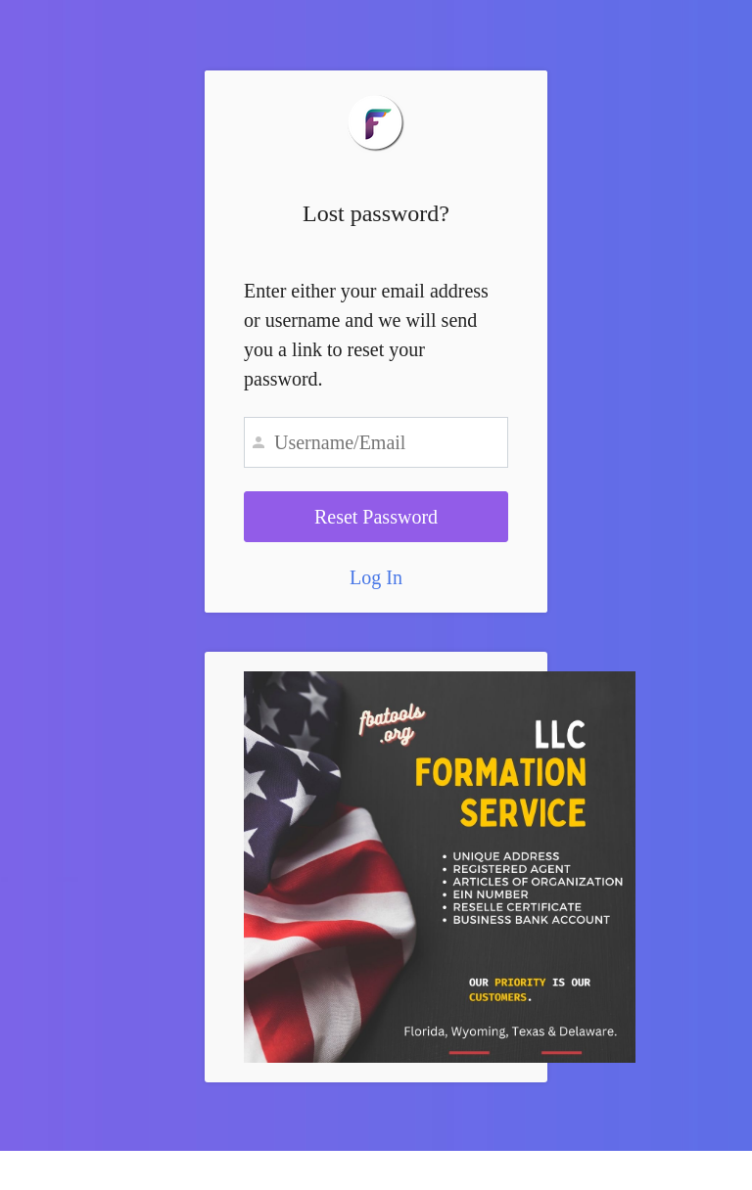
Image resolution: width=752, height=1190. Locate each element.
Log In (376, 577)
